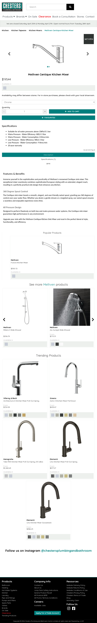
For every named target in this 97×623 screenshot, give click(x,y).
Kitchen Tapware (18, 30)
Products (9, 16)
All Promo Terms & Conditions (45, 598)
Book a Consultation (64, 16)
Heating (5, 588)
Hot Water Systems (9, 590)
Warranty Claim (73, 600)
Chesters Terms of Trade (76, 595)
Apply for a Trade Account (47, 613)
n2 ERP (81, 621)
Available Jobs (40, 605)
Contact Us (38, 585)
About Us (37, 588)
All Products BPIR (40, 595)
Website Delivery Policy (76, 585)
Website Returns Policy (76, 588)
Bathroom (6, 585)
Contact (90, 16)
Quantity (6, 107)
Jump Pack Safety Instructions (46, 590)
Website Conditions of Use (77, 590)
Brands (21, 16)
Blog (68, 598)
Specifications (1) (48, 159)
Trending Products (9, 616)
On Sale (32, 16)
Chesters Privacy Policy (76, 593)
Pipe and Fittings (8, 598)
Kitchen (5, 30)
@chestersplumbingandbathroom (66, 550)
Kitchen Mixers (35, 30)
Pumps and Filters (9, 600)
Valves (4, 605)
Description (48, 155)
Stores (80, 16)
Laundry (5, 595)
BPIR (48, 164)
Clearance (45, 16)
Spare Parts (6, 603)
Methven (49, 284)
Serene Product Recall (43, 593)
